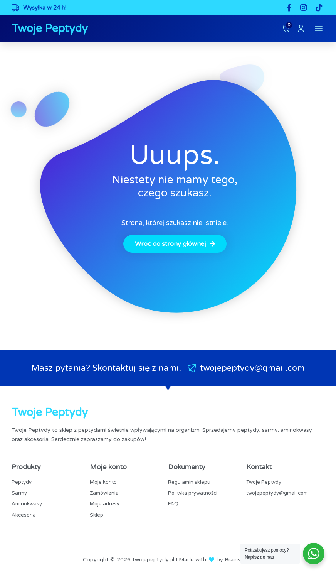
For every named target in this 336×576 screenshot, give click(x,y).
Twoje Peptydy (50, 28)
